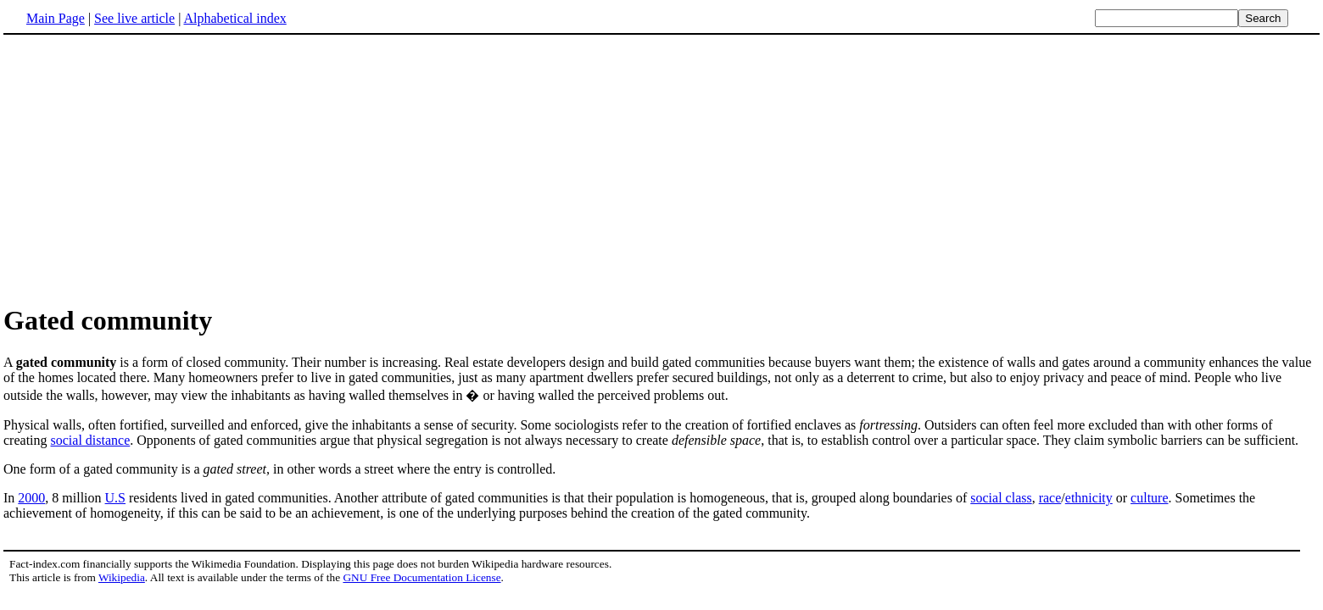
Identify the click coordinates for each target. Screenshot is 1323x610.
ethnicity (1089, 498)
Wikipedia (121, 577)
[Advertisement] (145, 168)
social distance (91, 440)
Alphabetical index (234, 18)
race (1050, 498)
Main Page (55, 18)
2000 (31, 498)
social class (1000, 498)
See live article (134, 18)
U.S (115, 498)
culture (1149, 498)
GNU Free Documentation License (421, 577)
